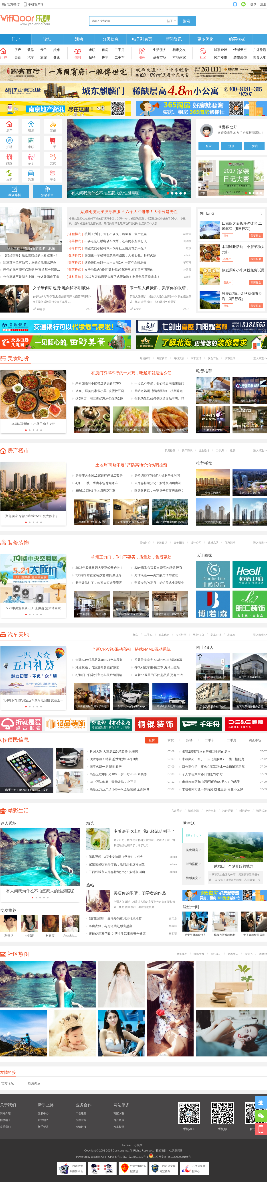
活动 (79, 39)
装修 (30, 50)
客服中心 (43, 1113)
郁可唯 (187, 262)
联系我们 (5, 1126)
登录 (253, 4)
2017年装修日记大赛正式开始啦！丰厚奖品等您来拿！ (122, 276)
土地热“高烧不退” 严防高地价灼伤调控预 (131, 465)
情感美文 (193, 878)
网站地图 (43, 1120)
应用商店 (34, 1083)
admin (187, 255)
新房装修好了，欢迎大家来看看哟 (98, 583)
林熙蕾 (29, 935)
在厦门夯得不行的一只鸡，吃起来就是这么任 (131, 373)
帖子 (170, 21)
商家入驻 (118, 1113)
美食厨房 (193, 850)
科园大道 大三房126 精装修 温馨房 (114, 751)
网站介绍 (5, 1113)
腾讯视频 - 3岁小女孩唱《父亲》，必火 (116, 857)
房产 (17, 50)
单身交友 (210, 810)
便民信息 (18, 740)
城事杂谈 (220, 50)
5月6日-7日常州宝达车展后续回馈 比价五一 (33, 700)
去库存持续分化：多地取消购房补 (157, 483)
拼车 (105, 57)
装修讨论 (145, 542)
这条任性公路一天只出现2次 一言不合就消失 (115, 262)
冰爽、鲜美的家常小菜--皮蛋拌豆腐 (99, 391)
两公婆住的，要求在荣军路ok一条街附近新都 (213, 766)
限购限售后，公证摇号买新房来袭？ (159, 490)
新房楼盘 (170, 450)
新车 (135, 634)
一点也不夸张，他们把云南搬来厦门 (159, 383)
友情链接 (81, 1126)
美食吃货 (18, 358)
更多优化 (205, 39)
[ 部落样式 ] (75, 241)
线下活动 (230, 358)
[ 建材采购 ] (75, 276)
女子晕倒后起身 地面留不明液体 (61, 288)
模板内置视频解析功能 (224, 935)
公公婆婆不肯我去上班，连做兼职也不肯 (31, 276)
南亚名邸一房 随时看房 (106, 766)
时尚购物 (244, 810)
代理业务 (81, 1120)
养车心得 (215, 634)
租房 (105, 50)
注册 (263, 4)
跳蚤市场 (159, 57)
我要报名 (256, 235)
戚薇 (188, 248)
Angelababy (71, 935)
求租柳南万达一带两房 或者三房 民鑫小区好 (212, 789)
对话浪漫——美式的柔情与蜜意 (156, 575)
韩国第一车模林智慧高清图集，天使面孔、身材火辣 (120, 255)
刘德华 (8, 935)
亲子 (43, 50)
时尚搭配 (193, 864)
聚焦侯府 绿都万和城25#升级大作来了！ (33, 516)
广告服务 (81, 1113)
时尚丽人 (233, 954)
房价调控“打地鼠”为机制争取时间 (157, 475)
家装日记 (162, 542)
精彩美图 (182, 954)
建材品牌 (213, 542)
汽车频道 (118, 1126)
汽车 (30, 57)
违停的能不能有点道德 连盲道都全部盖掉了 (32, 269)
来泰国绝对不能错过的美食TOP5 (98, 383)
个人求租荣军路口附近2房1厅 (202, 774)
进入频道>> (260, 358)
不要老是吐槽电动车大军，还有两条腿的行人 (116, 241)
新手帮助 (43, 1126)
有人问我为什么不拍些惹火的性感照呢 (105, 193)
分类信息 (111, 39)
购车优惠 (164, 634)
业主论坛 (204, 450)
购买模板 (237, 39)
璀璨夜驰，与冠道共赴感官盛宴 (97, 667)
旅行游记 (227, 810)
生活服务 (159, 50)
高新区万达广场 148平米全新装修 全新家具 (120, 789)
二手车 (120, 57)
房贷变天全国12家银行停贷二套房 (99, 475)
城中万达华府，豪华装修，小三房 (113, 782)
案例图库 (179, 542)
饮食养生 (213, 358)
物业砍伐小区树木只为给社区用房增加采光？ (116, 248)
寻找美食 (179, 358)
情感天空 (240, 50)
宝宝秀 (249, 954)
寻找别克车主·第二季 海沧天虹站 (157, 667)
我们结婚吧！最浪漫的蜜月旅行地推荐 (115, 918)
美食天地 (259, 57)
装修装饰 (240, 57)
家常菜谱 (196, 358)
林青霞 (187, 234)
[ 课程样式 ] (75, 234)
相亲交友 (179, 50)
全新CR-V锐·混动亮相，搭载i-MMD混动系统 (131, 649)
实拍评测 (181, 634)
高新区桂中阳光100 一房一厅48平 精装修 (118, 774)
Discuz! (95, 1156)
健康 (56, 57)
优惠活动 (230, 542)
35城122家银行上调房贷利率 (95, 490)
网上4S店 (198, 634)
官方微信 (13, 4)
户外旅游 (259, 50)
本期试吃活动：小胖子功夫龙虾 (33, 424)
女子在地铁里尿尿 (254, 934)
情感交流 (193, 810)
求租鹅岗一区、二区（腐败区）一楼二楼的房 (213, 759)
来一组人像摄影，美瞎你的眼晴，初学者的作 (160, 288)
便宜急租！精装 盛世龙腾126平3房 (114, 759)
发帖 (254, 146)
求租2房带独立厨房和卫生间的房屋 (206, 751)
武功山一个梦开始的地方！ (235, 866)
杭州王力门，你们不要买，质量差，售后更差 (116, 234)
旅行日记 (193, 835)
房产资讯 (187, 450)
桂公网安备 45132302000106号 (170, 1156)
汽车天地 (18, 635)
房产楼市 (220, 57)
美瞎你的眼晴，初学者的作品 (140, 893)
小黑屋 (138, 1145)
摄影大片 (199, 954)
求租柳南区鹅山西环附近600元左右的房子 (211, 782)
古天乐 (173, 918)
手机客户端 (36, 4)
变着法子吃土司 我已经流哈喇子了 (144, 831)
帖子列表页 (142, 39)
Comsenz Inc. (121, 1150)
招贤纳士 (5, 1120)
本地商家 (179, 57)
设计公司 (196, 542)
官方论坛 (7, 1083)
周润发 (187, 241)
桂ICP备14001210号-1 (134, 1156)
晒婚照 (263, 954)
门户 (16, 39)
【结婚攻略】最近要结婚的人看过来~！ (30, 255)
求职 (92, 50)
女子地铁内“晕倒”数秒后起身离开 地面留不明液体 (119, 269)
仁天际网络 (176, 1150)
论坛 (47, 39)
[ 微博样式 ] (75, 255)
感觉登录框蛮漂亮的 (195, 935)
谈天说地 (261, 810)
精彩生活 (18, 811)
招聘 (92, 57)
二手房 (120, 50)
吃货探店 (145, 358)
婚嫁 (56, 50)
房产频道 (118, 1120)
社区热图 (18, 954)
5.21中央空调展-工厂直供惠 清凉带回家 (33, 608)
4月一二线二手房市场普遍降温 (96, 483)
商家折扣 (162, 358)
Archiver (126, 1145)
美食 (17, 57)
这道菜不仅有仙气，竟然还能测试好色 (29, 262)
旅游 (43, 57)
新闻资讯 (174, 39)
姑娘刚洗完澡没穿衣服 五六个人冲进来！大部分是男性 (129, 211)
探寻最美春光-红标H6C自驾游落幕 (158, 660)
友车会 (231, 634)
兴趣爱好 (176, 810)
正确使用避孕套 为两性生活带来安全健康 (117, 933)
